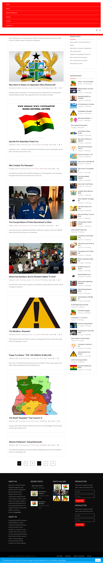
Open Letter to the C (37, 487)
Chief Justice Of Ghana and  (79, 230)
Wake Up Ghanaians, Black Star (85, 260)
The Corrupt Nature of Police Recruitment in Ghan (31, 223)
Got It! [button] (98, 560)
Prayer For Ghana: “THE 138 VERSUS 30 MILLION (31, 356)
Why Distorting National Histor (85, 290)
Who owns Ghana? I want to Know (86, 215)
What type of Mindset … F (85, 118)
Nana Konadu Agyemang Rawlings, (85, 282)
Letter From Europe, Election (79, 360)
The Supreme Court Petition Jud (86, 252)
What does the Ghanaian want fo (85, 147)
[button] (96, 30)
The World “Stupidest (84, 310)
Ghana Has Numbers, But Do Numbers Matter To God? (33, 277)
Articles (8, 17)
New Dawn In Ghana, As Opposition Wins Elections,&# (33, 85)
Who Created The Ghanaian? (21, 166)
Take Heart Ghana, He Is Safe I (85, 207)
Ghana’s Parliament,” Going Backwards (26, 443)
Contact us (9, 25)
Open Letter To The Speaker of (86, 169)
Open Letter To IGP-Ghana (85, 184)
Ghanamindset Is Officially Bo (85, 298)
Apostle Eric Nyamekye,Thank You (24, 142)
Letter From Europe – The (85, 154)
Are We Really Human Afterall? (79, 305)
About (8, 8)
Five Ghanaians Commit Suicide (85, 223)
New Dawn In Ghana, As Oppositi (85, 140)
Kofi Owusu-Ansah (27, 88)
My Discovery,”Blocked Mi (85, 323)
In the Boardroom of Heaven (86, 104)
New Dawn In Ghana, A (42, 494)
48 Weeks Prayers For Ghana (84, 267)
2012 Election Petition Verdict (84, 132)
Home (8, 4)
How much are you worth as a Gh (86, 244)
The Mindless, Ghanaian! (20, 332)
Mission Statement (11, 13)
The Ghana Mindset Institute (83, 177)
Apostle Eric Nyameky (42, 504)
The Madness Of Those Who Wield (86, 331)
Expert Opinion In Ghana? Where (80, 338)
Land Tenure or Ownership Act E (85, 236)
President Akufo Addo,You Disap (85, 192)
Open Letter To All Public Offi (86, 161)
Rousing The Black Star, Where (84, 366)
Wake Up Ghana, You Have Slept (85, 89)
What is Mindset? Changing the (86, 199)
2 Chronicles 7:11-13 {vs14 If (79, 317)
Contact (8, 21)
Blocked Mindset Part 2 (84, 274)
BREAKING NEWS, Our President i (84, 97)
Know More (17, 514)
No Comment (37, 88)
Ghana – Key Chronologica (85, 81)
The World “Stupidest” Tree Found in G (26, 419)
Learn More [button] (62, 560)
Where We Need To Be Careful (84, 353)
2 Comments (37, 335)
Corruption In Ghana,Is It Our (85, 345)
